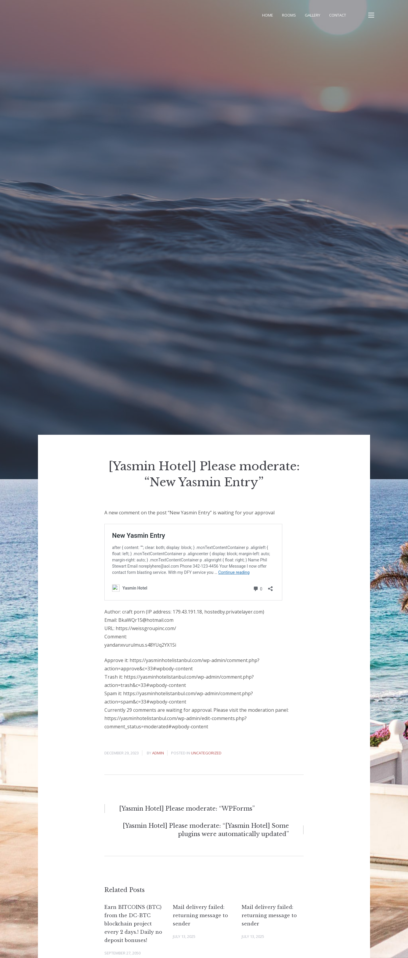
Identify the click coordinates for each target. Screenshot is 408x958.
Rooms (289, 15)
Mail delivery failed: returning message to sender (200, 915)
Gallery (312, 15)
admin (158, 753)
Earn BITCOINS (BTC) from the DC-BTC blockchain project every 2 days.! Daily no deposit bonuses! (133, 923)
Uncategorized (206, 753)
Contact (337, 15)
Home (267, 15)
